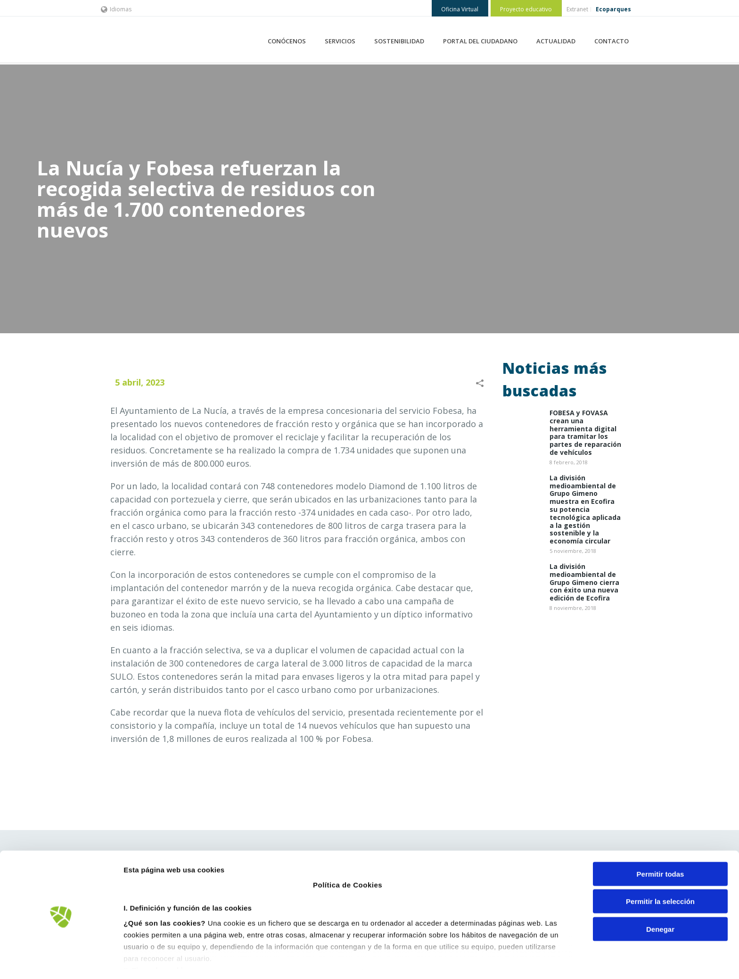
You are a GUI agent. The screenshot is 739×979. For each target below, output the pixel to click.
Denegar (660, 896)
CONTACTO (611, 41)
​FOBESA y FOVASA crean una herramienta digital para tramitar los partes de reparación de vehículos (585, 433)
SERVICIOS (340, 41)
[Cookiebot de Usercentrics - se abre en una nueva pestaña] (61, 961)
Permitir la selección (660, 868)
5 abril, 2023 (139, 382)
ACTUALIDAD (555, 41)
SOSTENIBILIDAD (399, 41)
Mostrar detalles (506, 960)
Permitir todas (660, 841)
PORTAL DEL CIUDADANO (480, 41)
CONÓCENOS (287, 41)
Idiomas (116, 9)
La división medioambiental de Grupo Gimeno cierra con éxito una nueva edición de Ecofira (584, 582)
